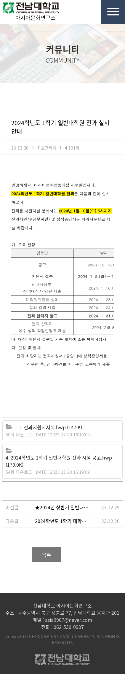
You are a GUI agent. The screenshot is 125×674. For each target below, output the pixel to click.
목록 (46, 554)
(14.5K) (50, 427)
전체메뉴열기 (110, 7)
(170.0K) (59, 461)
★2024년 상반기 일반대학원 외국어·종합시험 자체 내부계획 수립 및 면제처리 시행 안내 (62, 507)
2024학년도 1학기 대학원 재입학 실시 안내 (62, 520)
